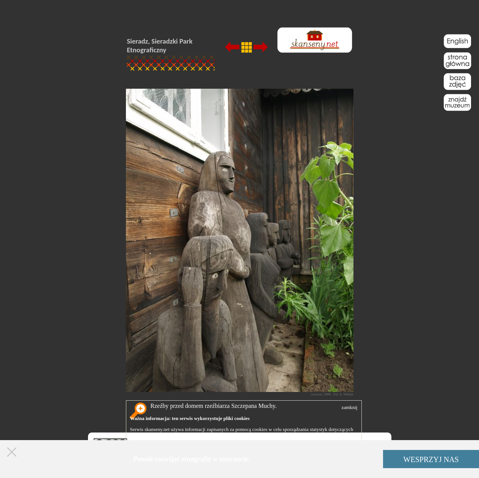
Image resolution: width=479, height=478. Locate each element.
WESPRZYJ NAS (431, 459)
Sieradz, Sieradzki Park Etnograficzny (160, 45)
